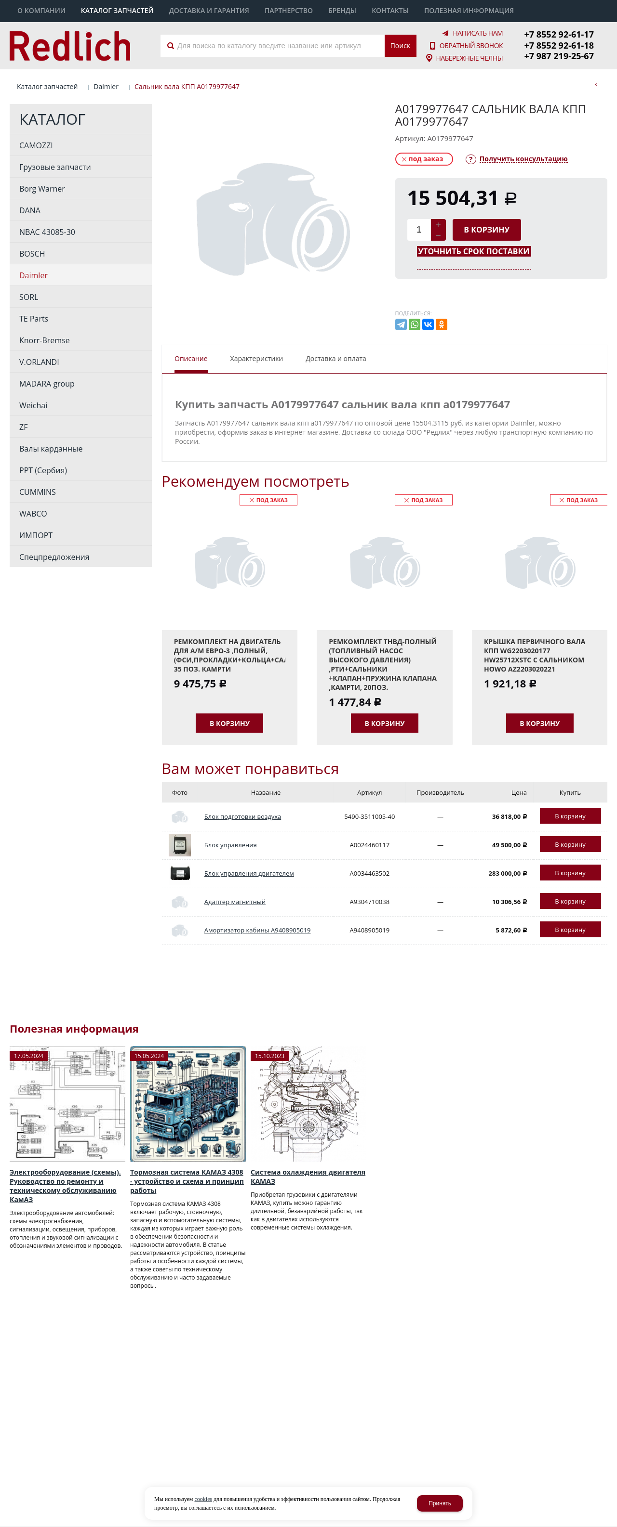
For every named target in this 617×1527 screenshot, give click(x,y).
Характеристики (256, 358)
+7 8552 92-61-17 (559, 34)
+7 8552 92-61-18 (559, 45)
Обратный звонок (471, 45)
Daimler (106, 86)
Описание (191, 358)
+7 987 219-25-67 (559, 56)
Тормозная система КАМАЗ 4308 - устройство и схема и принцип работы (187, 1181)
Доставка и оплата (336, 358)
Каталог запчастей (47, 86)
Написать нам (478, 33)
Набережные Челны (469, 58)
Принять (440, 1503)
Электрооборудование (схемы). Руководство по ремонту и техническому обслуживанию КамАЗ (65, 1185)
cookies (203, 1499)
